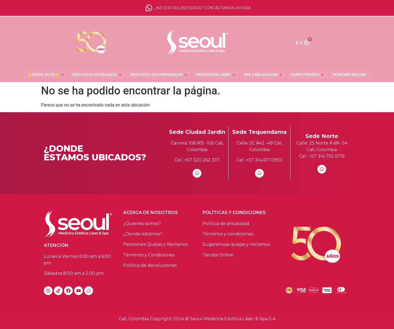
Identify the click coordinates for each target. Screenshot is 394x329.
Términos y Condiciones (148, 255)
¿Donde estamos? (142, 233)
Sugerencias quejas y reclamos (236, 244)
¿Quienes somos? (142, 223)
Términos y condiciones (227, 233)
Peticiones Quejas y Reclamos (155, 244)
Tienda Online (217, 255)
